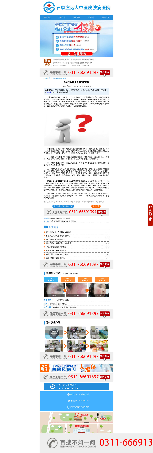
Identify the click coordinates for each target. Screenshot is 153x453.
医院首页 (47, 17)
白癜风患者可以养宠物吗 (55, 258)
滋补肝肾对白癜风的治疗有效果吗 (63, 221)
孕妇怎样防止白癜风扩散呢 (56, 247)
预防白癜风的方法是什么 (55, 239)
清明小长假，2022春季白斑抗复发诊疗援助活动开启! (72, 65)
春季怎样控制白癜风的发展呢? (57, 254)
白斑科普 (76, 17)
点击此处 (50, 92)
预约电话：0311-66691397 (63, 206)
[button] (74, 55)
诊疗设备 (91, 17)
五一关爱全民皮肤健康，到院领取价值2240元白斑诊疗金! (74, 61)
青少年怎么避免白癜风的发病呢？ (58, 232)
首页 (54, 78)
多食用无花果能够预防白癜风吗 (58, 236)
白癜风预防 (61, 78)
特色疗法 (62, 17)
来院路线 (105, 17)
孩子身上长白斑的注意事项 (60, 218)
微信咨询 (96, 206)
